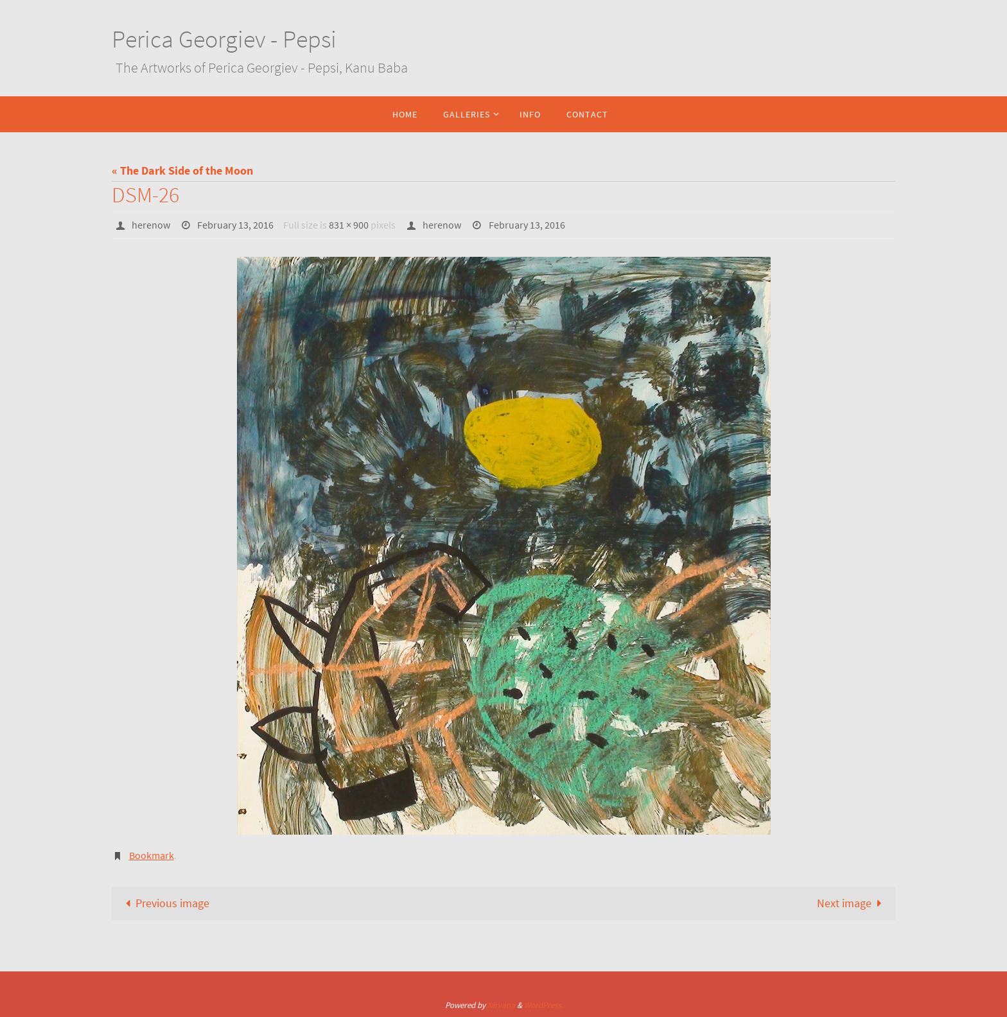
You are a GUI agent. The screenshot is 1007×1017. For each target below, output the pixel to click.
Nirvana (501, 1005)
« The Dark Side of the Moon (182, 170)
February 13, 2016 (235, 224)
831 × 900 (349, 224)
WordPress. (543, 1005)
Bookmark (151, 855)
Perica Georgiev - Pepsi (224, 39)
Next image (852, 903)
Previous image (164, 903)
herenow (151, 224)
